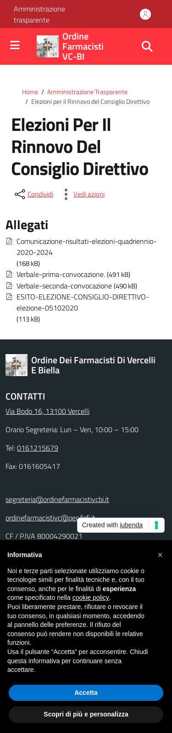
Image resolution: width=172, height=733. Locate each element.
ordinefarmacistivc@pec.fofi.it (50, 517)
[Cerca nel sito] (147, 46)
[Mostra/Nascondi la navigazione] (15, 45)
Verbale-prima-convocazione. (61, 274)
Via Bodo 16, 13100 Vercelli (47, 411)
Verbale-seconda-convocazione (64, 285)
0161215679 (37, 447)
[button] (160, 554)
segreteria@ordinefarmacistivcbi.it (57, 499)
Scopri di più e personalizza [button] (86, 714)
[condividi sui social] (33, 194)
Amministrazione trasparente (39, 14)
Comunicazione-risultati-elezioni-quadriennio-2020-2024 (86, 247)
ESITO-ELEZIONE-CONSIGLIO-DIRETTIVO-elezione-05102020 (83, 302)
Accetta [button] (86, 692)
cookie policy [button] (90, 597)
